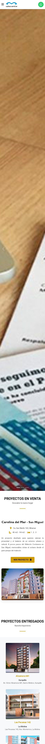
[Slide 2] (22, 487)
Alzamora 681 (22, 676)
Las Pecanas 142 (23, 722)
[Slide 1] (18, 487)
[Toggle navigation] (2, 4)
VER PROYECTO (23, 560)
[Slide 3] (27, 487)
